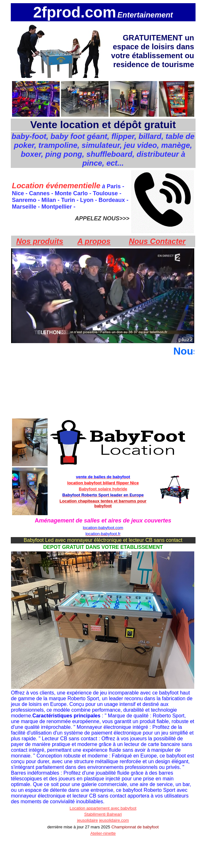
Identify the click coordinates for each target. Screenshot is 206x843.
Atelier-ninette (103, 833)
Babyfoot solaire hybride (103, 489)
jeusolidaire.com (114, 820)
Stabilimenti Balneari (103, 814)
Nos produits (39, 241)
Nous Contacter (157, 241)
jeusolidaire (87, 820)
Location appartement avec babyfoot (103, 808)
